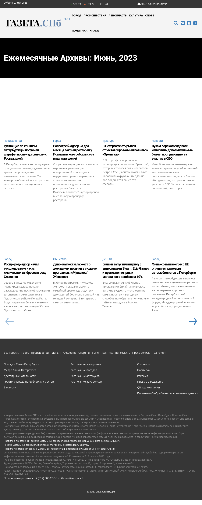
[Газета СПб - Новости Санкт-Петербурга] (37, 23)
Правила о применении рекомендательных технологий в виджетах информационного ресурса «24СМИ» (62, 446)
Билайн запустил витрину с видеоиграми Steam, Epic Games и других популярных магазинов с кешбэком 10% (125, 271)
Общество (60, 260)
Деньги (107, 260)
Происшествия (15, 141)
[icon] (175, 23)
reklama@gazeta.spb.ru (72, 483)
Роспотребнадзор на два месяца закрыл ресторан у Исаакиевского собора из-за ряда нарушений (76, 152)
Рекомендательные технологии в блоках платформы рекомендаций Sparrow (46, 450)
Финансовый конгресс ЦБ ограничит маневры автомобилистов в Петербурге (173, 271)
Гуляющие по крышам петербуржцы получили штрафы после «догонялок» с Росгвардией (27, 152)
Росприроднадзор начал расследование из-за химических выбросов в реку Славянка (23, 271)
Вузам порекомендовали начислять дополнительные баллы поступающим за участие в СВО (175, 152)
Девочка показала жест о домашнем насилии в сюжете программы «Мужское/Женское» (74, 271)
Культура (109, 141)
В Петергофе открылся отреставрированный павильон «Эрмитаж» (121, 150)
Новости (158, 141)
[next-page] (192, 326)
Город (57, 141)
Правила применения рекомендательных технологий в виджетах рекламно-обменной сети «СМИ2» (59, 454)
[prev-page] (9, 326)
